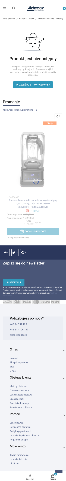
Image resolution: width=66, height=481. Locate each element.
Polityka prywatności (20, 431)
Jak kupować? (17, 422)
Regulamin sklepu (19, 439)
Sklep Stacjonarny (19, 362)
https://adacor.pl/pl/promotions (20, 109)
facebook (6, 252)
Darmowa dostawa (19, 390)
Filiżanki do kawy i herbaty (50, 18)
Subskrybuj (14, 282)
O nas (13, 371)
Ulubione (14, 463)
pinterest (23, 252)
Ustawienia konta (18, 459)
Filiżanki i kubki (26, 18)
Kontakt (14, 358)
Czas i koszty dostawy (21, 394)
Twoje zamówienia (19, 455)
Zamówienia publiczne (21, 407)
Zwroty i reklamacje (19, 403)
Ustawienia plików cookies (23, 435)
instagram (14, 252)
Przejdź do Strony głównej (33, 84)
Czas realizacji (17, 399)
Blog (12, 366)
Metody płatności (18, 386)
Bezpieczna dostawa (20, 427)
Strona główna (8, 18)
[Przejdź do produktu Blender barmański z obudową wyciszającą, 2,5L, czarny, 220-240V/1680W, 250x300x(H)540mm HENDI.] (33, 156)
